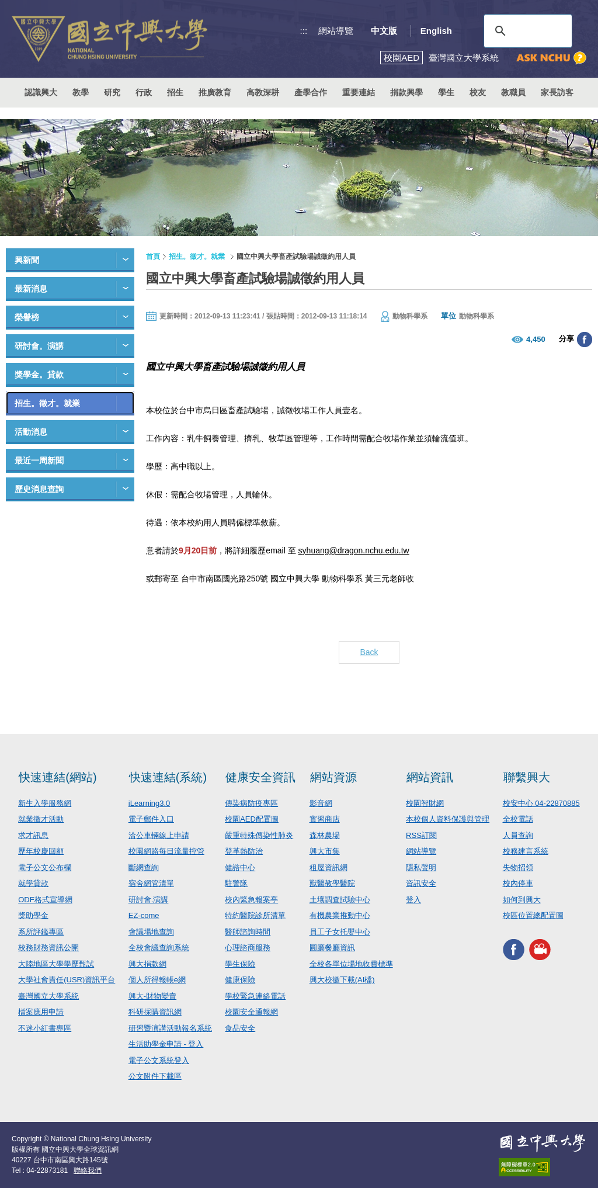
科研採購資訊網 (155, 1011)
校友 (478, 92)
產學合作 (310, 92)
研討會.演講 (148, 899)
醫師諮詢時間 (247, 931)
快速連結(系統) (168, 777)
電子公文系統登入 (158, 1060)
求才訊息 (33, 835)
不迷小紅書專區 (44, 1028)
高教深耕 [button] (262, 92)
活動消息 (31, 432)
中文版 (384, 31)
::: (304, 31)
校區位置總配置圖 (533, 915)
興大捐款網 (147, 964)
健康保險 (240, 979)
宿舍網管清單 (151, 883)
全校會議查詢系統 (158, 947)
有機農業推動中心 (340, 915)
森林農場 (325, 835)
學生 (446, 92)
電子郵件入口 (151, 819)
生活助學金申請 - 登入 (166, 1044)
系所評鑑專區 (41, 931)
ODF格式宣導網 (45, 899)
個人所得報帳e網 (157, 979)
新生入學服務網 (44, 803)
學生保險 (240, 964)
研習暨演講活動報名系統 (170, 1028)
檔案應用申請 (41, 1011)
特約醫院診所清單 (255, 915)
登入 (413, 899)
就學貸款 (33, 883)
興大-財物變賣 (152, 996)
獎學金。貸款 (39, 374)
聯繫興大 (526, 777)
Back (369, 652)
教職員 (513, 92)
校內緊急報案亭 (251, 899)
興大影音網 (540, 950)
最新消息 (31, 288)
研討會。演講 (39, 346)
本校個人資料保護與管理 (447, 819)
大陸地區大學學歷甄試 (56, 964)
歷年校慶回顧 (41, 851)
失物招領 (518, 867)
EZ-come (143, 915)
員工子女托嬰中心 (340, 931)
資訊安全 (421, 883)
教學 (80, 92)
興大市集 (325, 851)
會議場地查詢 (151, 931)
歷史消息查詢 (39, 489)
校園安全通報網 (251, 1011)
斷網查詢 (143, 867)
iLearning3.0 (149, 803)
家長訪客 (557, 92)
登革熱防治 (244, 851)
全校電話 (518, 819)
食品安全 (240, 1028)
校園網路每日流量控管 (166, 851)
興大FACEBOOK (513, 950)
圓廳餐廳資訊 (332, 947)
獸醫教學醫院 (332, 883)
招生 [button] (175, 92)
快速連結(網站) (57, 777)
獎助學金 (33, 915)
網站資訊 (429, 777)
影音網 (321, 803)
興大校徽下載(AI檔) (342, 979)
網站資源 (333, 777)
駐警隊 (236, 883)
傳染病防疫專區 (251, 803)
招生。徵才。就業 (47, 403)
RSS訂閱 (421, 835)
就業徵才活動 (41, 819)
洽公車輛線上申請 (158, 835)
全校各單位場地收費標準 (351, 964)
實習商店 (325, 819)
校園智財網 (425, 803)
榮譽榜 (27, 317)
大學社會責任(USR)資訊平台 (66, 979)
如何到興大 (522, 899)
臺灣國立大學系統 (48, 996)
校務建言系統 (525, 851)
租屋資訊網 (328, 867)
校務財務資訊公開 (48, 947)
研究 (112, 92)
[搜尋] (526, 31)
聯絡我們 (88, 1170)
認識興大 (41, 92)
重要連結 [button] (358, 92)
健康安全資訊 (260, 777)
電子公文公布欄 (44, 867)
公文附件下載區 (155, 1076)
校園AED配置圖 (252, 819)
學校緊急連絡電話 (255, 996)
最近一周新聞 (39, 460)
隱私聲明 (421, 867)
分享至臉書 (584, 339)
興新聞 (27, 260)
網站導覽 (335, 31)
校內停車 (518, 883)
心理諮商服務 (247, 947)
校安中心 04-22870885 (541, 803)
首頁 (153, 256)
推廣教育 (215, 92)
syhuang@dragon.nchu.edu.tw (353, 550)
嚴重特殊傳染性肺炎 (259, 835)
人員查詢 (518, 835)
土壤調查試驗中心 (340, 899)
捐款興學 (406, 92)
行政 (143, 92)
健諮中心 (240, 867)
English (436, 31)
